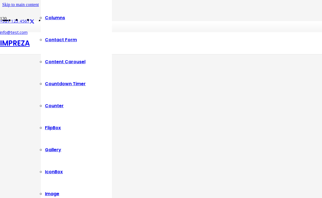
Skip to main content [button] (20, 4)
